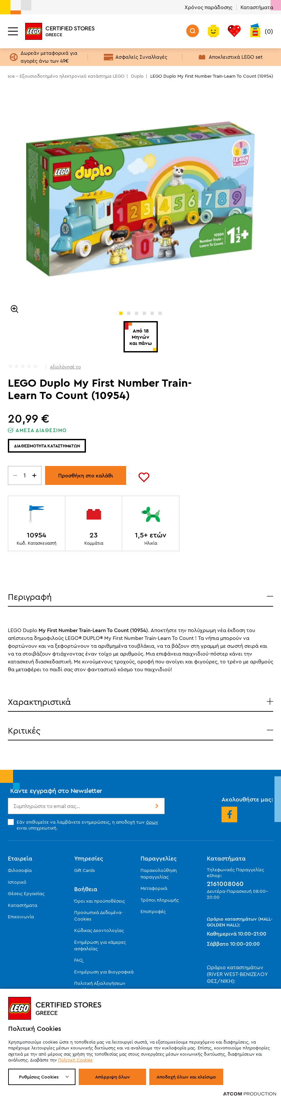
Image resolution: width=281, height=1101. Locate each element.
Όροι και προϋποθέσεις (99, 901)
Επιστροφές (153, 911)
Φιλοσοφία (20, 870)
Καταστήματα (256, 7)
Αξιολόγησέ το (65, 367)
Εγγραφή (156, 806)
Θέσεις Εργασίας (26, 893)
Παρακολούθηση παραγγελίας (158, 873)
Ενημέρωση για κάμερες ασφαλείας (100, 945)
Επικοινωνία (21, 917)
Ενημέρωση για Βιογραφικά (104, 972)
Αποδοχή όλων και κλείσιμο (186, 1077)
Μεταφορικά (153, 888)
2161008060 (225, 883)
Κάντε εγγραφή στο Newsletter (56, 790)
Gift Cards (84, 870)
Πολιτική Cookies (75, 1059)
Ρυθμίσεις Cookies (38, 1077)
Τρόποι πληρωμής (159, 900)
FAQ (78, 960)
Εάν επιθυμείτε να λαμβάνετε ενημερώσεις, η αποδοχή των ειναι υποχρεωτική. (83, 825)
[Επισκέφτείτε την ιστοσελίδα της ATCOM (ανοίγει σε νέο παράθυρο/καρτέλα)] (249, 1093)
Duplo (137, 76)
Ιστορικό (17, 882)
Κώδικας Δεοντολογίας (99, 930)
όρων (152, 822)
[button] (121, 313)
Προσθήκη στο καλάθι (85, 475)
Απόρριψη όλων (112, 1077)
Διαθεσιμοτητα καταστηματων (47, 445)
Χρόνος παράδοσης (208, 7)
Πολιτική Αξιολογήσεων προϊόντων (99, 986)
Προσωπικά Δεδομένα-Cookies (98, 915)
